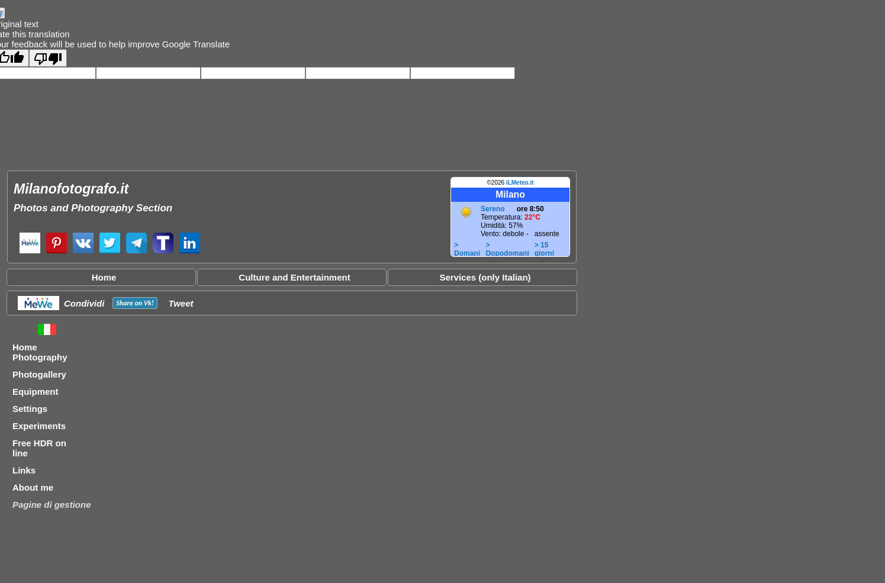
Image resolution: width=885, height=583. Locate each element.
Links (24, 470)
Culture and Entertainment (294, 277)
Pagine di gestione (51, 505)
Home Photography (39, 352)
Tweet (181, 303)
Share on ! (134, 303)
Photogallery (39, 374)
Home (104, 277)
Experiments (39, 426)
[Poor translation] (48, 58)
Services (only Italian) (484, 277)
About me (32, 487)
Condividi (84, 303)
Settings (29, 409)
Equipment (35, 391)
